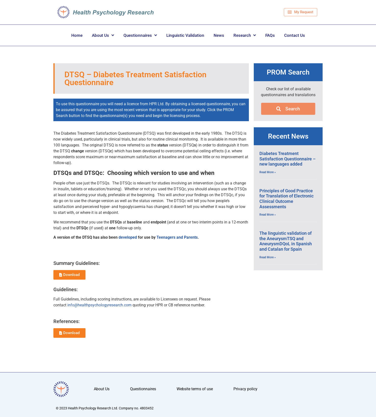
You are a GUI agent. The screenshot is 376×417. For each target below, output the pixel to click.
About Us (103, 35)
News (219, 35)
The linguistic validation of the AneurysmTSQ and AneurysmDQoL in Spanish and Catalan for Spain (285, 241)
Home (77, 35)
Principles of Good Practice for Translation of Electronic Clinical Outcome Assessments (286, 198)
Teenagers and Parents (177, 237)
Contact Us (294, 35)
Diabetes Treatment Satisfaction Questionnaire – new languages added (287, 159)
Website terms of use (195, 389)
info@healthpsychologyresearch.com (99, 305)
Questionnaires (140, 35)
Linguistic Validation (185, 35)
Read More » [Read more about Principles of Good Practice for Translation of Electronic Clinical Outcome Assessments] (267, 214)
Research (244, 35)
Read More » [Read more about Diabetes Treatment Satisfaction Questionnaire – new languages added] (267, 172)
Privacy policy (245, 389)
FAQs (270, 35)
